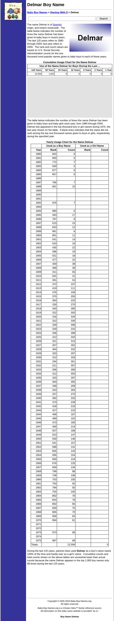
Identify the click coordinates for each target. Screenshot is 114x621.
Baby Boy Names (37, 12)
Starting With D (59, 12)
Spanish (57, 24)
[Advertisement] (13, 66)
